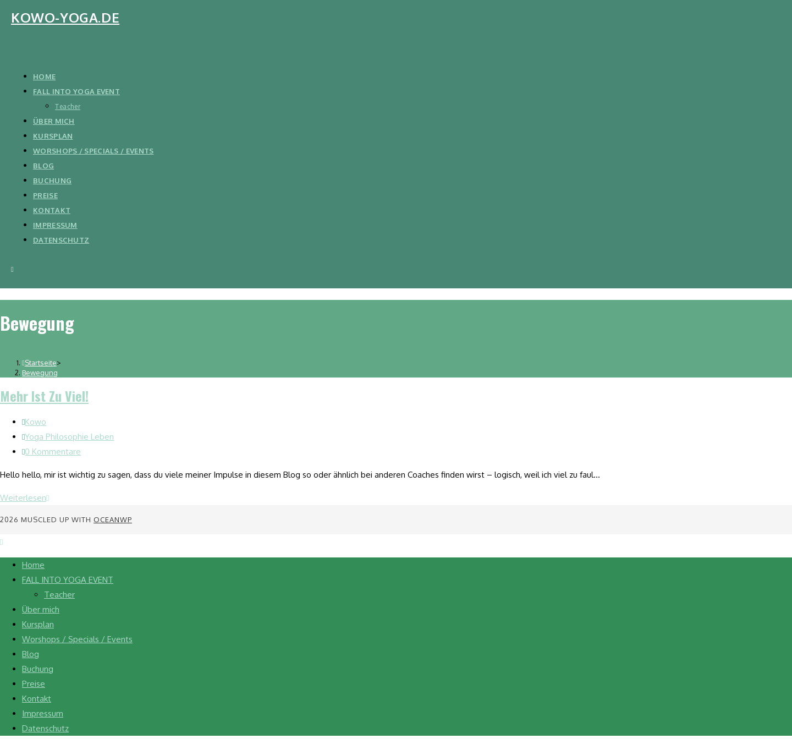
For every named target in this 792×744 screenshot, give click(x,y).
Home (33, 565)
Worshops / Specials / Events (77, 639)
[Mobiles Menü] (12, 269)
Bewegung (40, 372)
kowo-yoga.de (65, 17)
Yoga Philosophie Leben (69, 436)
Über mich (40, 609)
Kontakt (36, 698)
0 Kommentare (53, 451)
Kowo (35, 422)
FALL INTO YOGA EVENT (67, 580)
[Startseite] (39, 362)
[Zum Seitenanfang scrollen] (1, 542)
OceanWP (113, 519)
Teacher (59, 594)
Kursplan (38, 624)
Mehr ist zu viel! (44, 396)
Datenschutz (45, 728)
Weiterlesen (24, 498)
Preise (33, 684)
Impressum (42, 713)
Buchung (37, 669)
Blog (30, 654)
